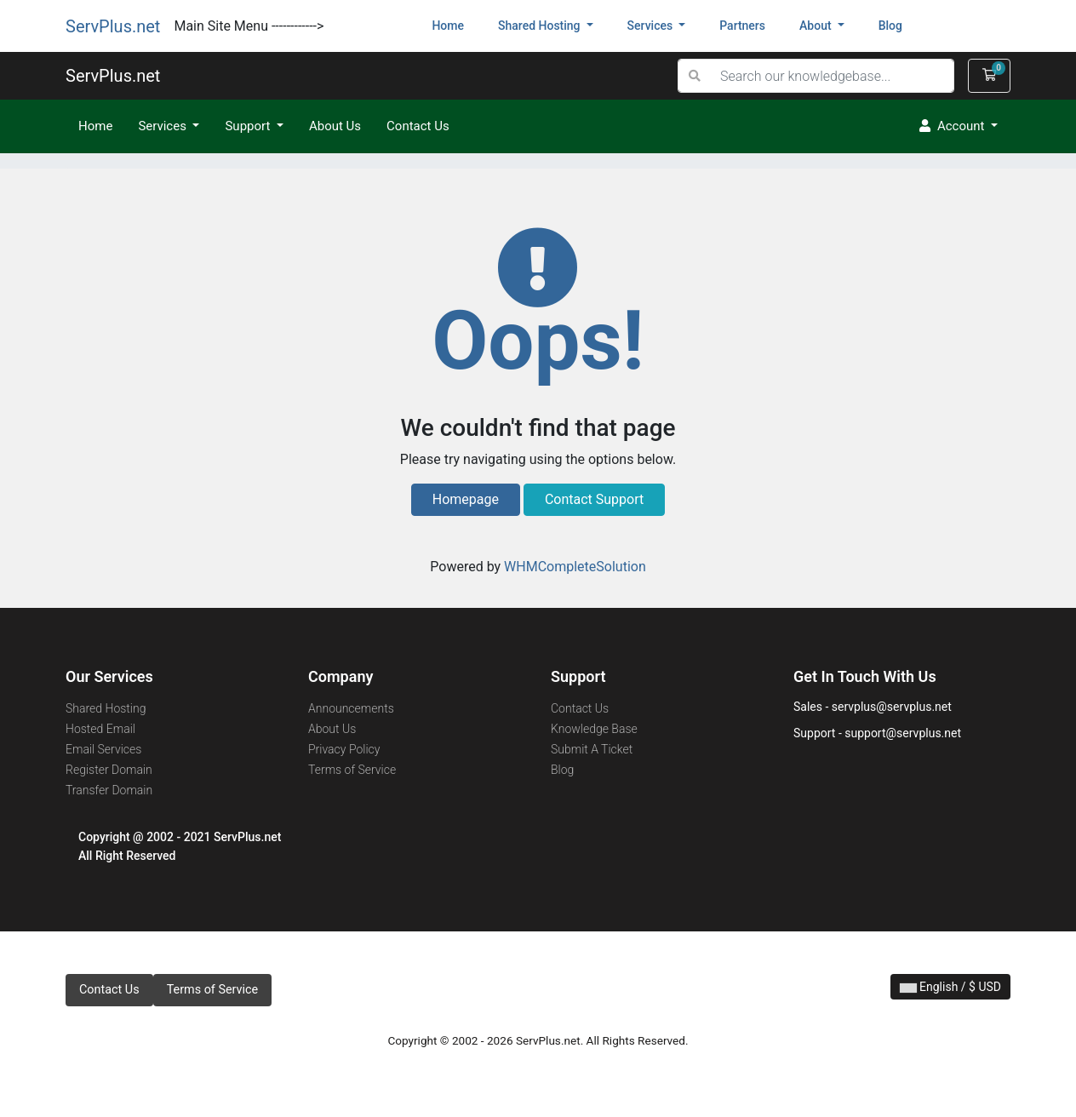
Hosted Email (100, 729)
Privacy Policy (344, 749)
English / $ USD (950, 987)
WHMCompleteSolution (575, 566)
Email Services (103, 749)
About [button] (816, 25)
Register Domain (109, 769)
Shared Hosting (106, 708)
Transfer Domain (109, 790)
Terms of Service (352, 769)
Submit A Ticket (591, 749)
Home (456, 24)
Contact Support (594, 499)
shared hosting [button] (540, 25)
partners (742, 25)
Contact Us (417, 126)
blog (890, 25)
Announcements (351, 708)
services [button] (651, 25)
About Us (335, 126)
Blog (562, 769)
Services (163, 126)
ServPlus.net (113, 26)
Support (249, 126)
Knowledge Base (594, 729)
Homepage (465, 499)
